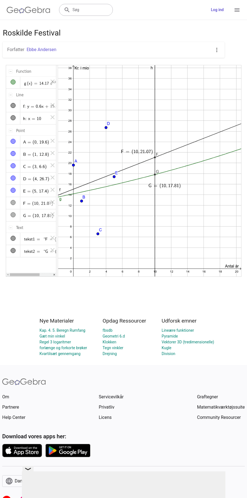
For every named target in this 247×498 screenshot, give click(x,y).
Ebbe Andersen (41, 49)
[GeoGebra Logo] (28, 10)
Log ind (217, 9)
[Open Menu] (237, 10)
